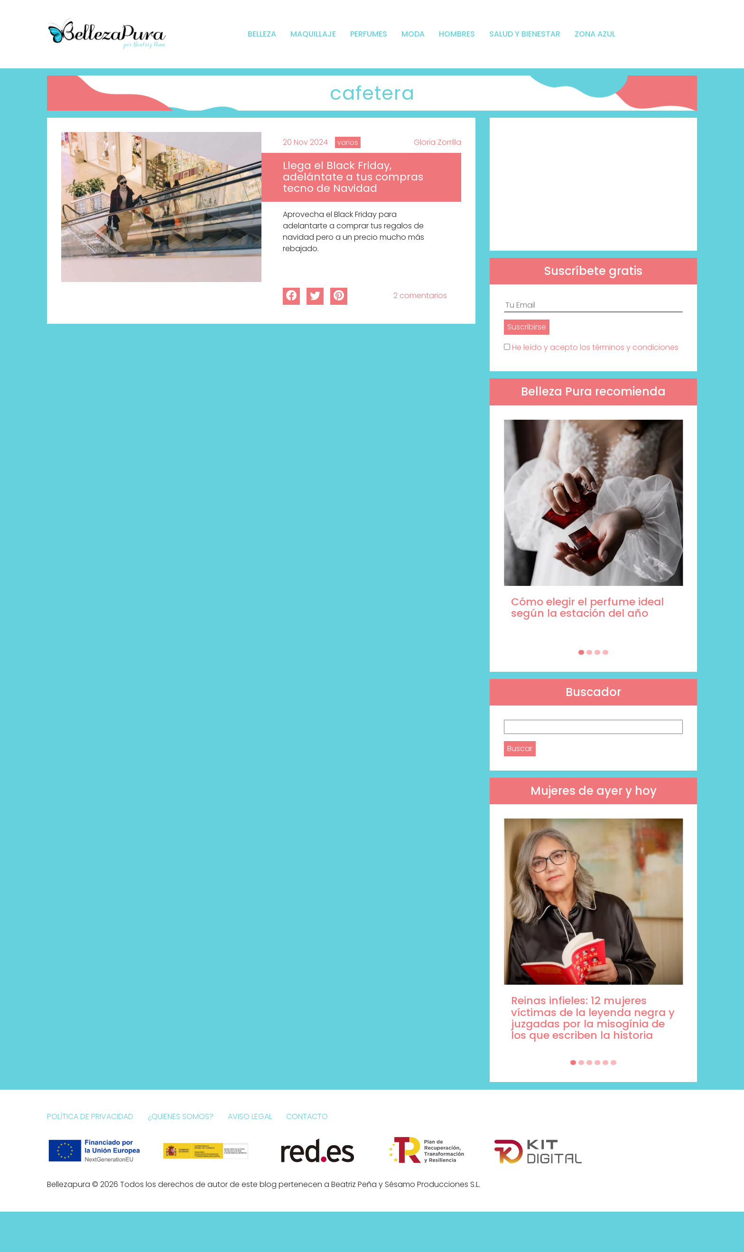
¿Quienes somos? (181, 1116)
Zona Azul (595, 33)
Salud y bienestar (524, 33)
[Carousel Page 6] (613, 1062)
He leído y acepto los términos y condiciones (595, 347)
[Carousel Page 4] (605, 652)
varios (347, 142)
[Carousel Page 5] (605, 1062)
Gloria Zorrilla (437, 142)
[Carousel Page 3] (597, 652)
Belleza (262, 33)
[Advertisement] (593, 184)
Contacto (307, 1116)
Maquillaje (313, 33)
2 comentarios (420, 295)
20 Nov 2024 (305, 142)
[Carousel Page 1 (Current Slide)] (581, 652)
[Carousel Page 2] (589, 652)
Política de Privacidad (90, 1116)
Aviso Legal (250, 1116)
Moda (413, 33)
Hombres (457, 33)
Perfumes (368, 33)
